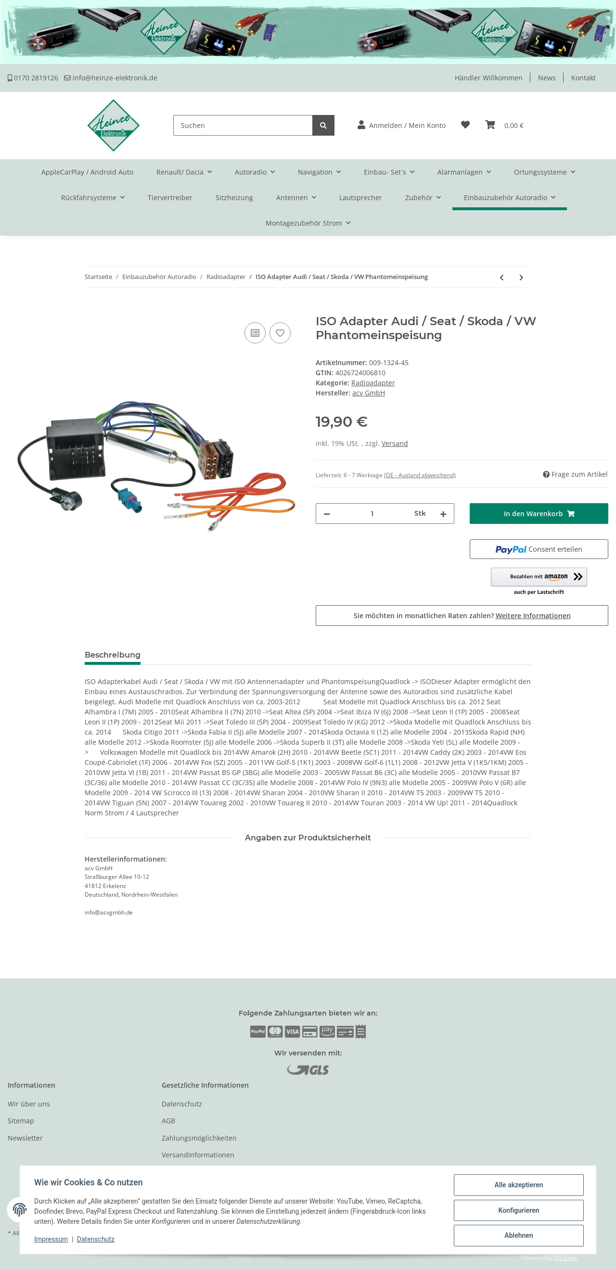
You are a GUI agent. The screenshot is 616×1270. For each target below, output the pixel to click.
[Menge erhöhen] (443, 513)
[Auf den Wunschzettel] (280, 332)
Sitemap (21, 1120)
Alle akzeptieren (517, 1186)
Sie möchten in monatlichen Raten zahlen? (462, 615)
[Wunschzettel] (465, 125)
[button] (401, 125)
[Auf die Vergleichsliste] (255, 332)
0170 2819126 (33, 77)
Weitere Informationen (533, 615)
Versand (395, 443)
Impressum (52, 1240)
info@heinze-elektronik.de (110, 77)
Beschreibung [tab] (113, 655)
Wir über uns (29, 1103)
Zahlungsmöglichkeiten (199, 1138)
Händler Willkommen (489, 77)
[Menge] (372, 513)
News (547, 77)
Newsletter (25, 1138)
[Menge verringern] (326, 513)
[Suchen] (243, 125)
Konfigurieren (517, 1211)
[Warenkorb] (504, 125)
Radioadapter (373, 382)
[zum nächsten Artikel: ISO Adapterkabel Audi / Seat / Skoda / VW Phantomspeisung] (521, 277)
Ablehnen (517, 1236)
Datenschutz (182, 1103)
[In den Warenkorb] (15, 309)
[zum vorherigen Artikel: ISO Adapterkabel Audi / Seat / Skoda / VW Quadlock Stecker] (502, 277)
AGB (168, 1120)
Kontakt (583, 77)
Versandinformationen (198, 1154)
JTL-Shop (566, 1258)
